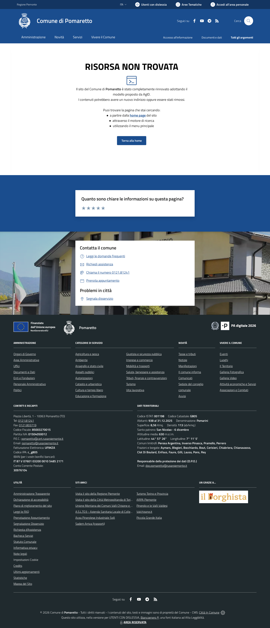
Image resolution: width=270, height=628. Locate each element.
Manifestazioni (187, 366)
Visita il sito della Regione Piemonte (97, 493)
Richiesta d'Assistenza (27, 529)
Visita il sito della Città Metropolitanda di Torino (104, 499)
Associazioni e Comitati (234, 390)
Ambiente (81, 360)
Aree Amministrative (26, 360)
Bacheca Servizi (23, 535)
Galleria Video (228, 378)
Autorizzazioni (84, 378)
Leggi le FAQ (21, 511)
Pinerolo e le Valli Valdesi (151, 505)
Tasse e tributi (187, 354)
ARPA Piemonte (146, 499)
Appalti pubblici (84, 372)
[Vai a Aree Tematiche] (188, 4)
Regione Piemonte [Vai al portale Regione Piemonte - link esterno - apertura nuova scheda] (27, 4)
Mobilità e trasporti (138, 366)
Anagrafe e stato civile (89, 366)
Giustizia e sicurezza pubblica (144, 354)
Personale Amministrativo (30, 384)
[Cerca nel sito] (248, 20)
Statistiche (20, 577)
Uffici (17, 366)
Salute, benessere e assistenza (145, 372)
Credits (18, 565)
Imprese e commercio (139, 360)
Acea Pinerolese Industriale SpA (95, 517)
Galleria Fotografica (232, 372)
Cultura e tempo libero (89, 390)
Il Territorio (226, 366)
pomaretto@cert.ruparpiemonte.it (42, 438)
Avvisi (182, 396)
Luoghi (224, 360)
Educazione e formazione (90, 396)
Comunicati (185, 378)
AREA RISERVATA (132, 622)
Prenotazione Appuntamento (32, 517)
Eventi (224, 354)
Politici (18, 390)
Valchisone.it (144, 511)
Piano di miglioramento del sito (33, 505)
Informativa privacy (26, 547)
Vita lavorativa (135, 390)
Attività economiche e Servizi (238, 384)
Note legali (20, 553)
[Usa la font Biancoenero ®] (151, 4)
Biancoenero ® (150, 617)
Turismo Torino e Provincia (152, 493)
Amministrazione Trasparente (32, 493)
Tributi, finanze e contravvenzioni (146, 378)
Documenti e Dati (24, 372)
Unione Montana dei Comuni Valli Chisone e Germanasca (110, 505)
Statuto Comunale (25, 541)
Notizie (182, 360)
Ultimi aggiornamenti (27, 571)
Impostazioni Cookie (26, 559)
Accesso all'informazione (178, 37)
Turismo (131, 384)
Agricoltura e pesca (87, 354)
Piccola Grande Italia (149, 517)
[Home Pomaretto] (54, 21)
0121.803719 (27, 425)
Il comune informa (189, 372)
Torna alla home (132, 140)
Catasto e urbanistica (88, 384)
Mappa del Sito (23, 583)
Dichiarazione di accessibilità (31, 499)
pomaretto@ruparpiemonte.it (40, 443)
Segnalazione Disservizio (29, 523)
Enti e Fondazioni (24, 378)
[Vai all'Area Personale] (229, 4)
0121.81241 (26, 420)
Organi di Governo (25, 354)
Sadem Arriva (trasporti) (90, 523)
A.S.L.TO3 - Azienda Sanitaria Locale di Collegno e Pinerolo (111, 511)
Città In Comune (209, 612)
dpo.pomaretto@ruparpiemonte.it (166, 465)
